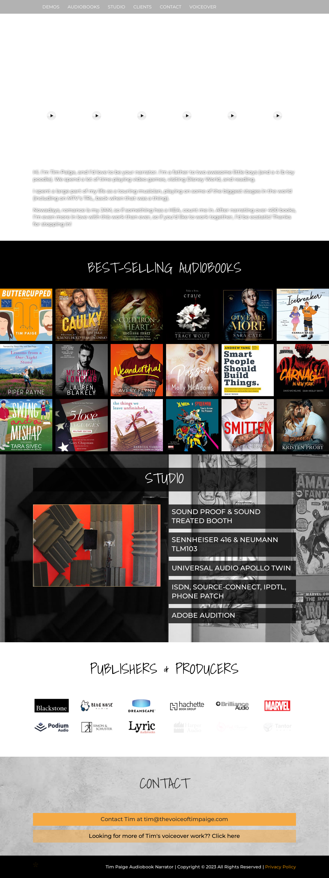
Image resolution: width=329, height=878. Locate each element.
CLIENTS (142, 7)
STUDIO (116, 7)
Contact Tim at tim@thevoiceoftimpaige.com (164, 819)
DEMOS (51, 7)
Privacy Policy (280, 867)
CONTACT (170, 7)
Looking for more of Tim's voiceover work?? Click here (164, 836)
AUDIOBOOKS (84, 7)
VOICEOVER (202, 7)
